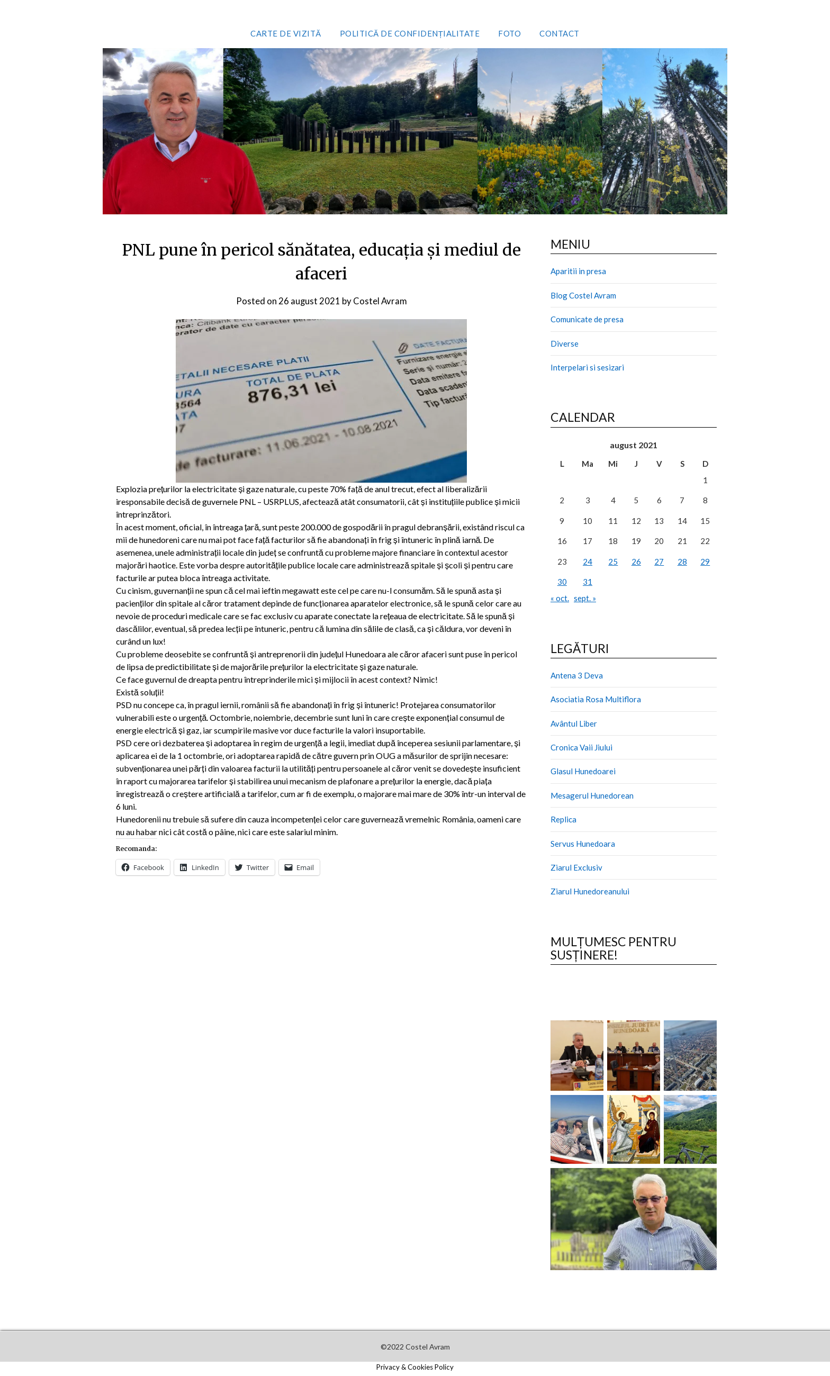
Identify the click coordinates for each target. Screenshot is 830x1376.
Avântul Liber (574, 723)
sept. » (585, 598)
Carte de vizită (285, 33)
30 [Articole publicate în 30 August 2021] (562, 581)
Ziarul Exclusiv (576, 867)
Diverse (565, 343)
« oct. (560, 598)
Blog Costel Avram (583, 295)
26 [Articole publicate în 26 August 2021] (636, 561)
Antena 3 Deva (577, 675)
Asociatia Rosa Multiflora (596, 699)
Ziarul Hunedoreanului (590, 891)
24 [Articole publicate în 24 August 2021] (587, 561)
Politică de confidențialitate (410, 33)
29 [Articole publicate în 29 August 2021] (705, 561)
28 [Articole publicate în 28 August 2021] (682, 561)
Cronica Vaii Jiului (581, 747)
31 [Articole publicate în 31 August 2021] (587, 581)
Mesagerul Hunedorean (592, 795)
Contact (559, 33)
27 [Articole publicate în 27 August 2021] (659, 561)
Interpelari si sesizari (587, 367)
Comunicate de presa (587, 319)
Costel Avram (380, 300)
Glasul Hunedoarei (583, 771)
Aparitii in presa (578, 271)
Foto (509, 33)
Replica (563, 819)
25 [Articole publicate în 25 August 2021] (613, 561)
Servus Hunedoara (583, 843)
